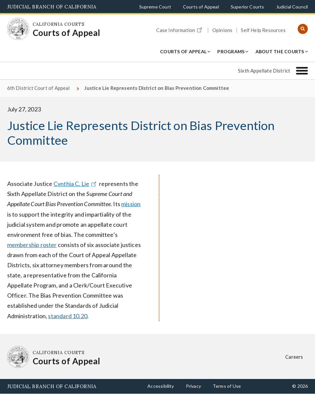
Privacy (193, 386)
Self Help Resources (263, 30)
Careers (294, 357)
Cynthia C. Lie (76, 183)
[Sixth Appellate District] (302, 70)
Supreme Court (155, 6)
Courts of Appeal (201, 6)
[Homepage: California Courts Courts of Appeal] (18, 29)
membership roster (32, 244)
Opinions (222, 30)
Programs (230, 51)
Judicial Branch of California (51, 7)
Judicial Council (292, 6)
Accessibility (160, 386)
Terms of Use (227, 386)
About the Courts (280, 51)
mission (131, 203)
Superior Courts (247, 6)
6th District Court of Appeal (38, 88)
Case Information (180, 29)
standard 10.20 (67, 316)
